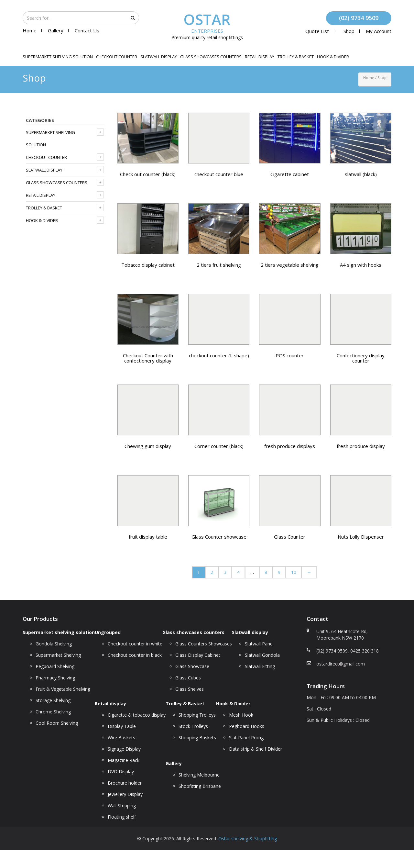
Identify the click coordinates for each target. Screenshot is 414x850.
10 (293, 572)
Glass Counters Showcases (203, 644)
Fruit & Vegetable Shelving (63, 689)
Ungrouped (108, 632)
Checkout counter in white (135, 644)
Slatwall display (158, 57)
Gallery (55, 30)
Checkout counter (116, 57)
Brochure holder (125, 783)
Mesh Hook (241, 715)
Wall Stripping (122, 805)
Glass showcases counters (211, 57)
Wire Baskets (121, 737)
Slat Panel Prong (246, 737)
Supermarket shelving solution (58, 57)
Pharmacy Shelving (55, 678)
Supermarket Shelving (58, 655)
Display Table (122, 726)
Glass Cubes (188, 678)
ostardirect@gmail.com (340, 664)
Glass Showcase (192, 666)
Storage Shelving (53, 700)
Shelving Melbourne (199, 775)
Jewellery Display (125, 794)
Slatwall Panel (259, 644)
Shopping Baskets (197, 737)
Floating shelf (122, 817)
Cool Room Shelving (57, 723)
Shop (348, 31)
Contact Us (87, 30)
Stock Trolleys (193, 726)
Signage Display (124, 749)
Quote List (317, 31)
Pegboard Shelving (55, 666)
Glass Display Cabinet (197, 655)
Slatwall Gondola (262, 655)
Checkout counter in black (135, 655)
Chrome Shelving (53, 712)
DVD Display (121, 771)
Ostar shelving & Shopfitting (247, 838)
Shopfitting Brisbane (200, 786)
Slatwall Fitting (260, 666)
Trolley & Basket (296, 57)
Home (30, 30)
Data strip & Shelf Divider (255, 749)
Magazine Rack (123, 760)
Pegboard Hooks (246, 726)
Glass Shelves (189, 689)
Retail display (259, 57)
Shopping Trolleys (197, 715)
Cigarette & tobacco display (137, 715)
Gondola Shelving (54, 644)
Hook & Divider (333, 57)
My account (378, 31)
